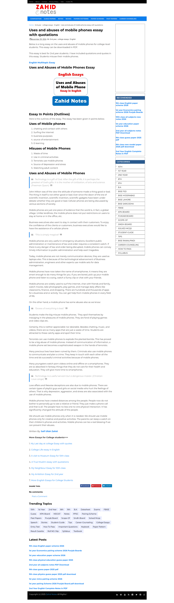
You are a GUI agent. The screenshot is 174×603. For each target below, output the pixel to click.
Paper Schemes (97, 19)
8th (62, 513)
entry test (52, 530)
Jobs (62, 2)
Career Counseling (128, 19)
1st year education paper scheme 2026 (47, 559)
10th (33, 513)
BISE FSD (122, 191)
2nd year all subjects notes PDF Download (49, 568)
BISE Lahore (124, 200)
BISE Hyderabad (126, 195)
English (57, 25)
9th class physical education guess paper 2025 (51, 563)
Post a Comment (39, 500)
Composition (36, 19)
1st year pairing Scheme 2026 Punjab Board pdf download (56, 587)
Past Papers (36, 521)
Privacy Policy (54, 2)
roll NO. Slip (69, 534)
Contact (44, 2)
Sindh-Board (79, 521)
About (37, 2)
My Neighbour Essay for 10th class (48, 471)
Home (31, 2)
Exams (97, 513)
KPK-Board (54, 517)
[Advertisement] (130, 58)
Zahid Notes (51, 598)
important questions (85, 530)
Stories (44, 526)
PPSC (84, 517)
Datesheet (85, 513)
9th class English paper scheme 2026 (46, 549)
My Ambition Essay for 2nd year (47, 477)
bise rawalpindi (126, 241)
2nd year (38, 25)
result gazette (53, 534)
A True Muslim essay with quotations (50, 465)
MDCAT (66, 517)
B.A (75, 513)
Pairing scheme (98, 517)
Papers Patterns (81, 19)
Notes (60, 19)
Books (68, 19)
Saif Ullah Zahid (49, 434)
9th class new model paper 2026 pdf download (128, 146)
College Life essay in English (45, 453)
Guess (42, 517)
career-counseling (84, 526)
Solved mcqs (94, 521)
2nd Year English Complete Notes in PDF (48, 592)
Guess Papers (50, 19)
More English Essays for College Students (52, 483)
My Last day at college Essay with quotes (51, 447)
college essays (48, 25)
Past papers (112, 19)
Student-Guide (58, 526)
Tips (70, 526)
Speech (34, 526)
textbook (94, 534)
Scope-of (66, 521)
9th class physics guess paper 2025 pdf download (52, 577)
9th (68, 513)
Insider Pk (69, 2)
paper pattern (37, 534)
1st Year (41, 513)
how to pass (66, 530)
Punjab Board (51, 521)
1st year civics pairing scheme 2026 (45, 582)
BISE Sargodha (126, 204)
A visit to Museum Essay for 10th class (50, 459)
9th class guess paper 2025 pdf (43, 573)
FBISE (33, 517)
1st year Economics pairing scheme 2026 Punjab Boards (55, 554)
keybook (102, 530)
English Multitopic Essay (42, 63)
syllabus (82, 534)
